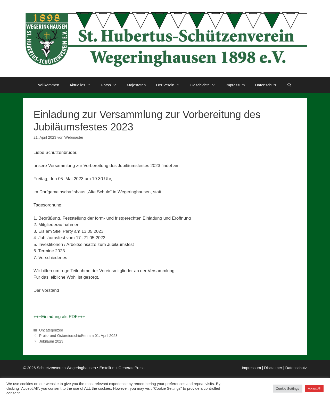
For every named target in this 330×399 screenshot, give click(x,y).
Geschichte (205, 85)
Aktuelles (83, 85)
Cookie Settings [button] (287, 388)
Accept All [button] (314, 388)
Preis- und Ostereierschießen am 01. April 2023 (78, 336)
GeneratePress (132, 367)
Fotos (111, 85)
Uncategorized (51, 330)
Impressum (235, 85)
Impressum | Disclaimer (262, 367)
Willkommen (48, 85)
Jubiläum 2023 (51, 341)
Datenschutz (265, 85)
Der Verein (170, 85)
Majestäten (136, 85)
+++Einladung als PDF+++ (59, 316)
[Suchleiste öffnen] (289, 85)
